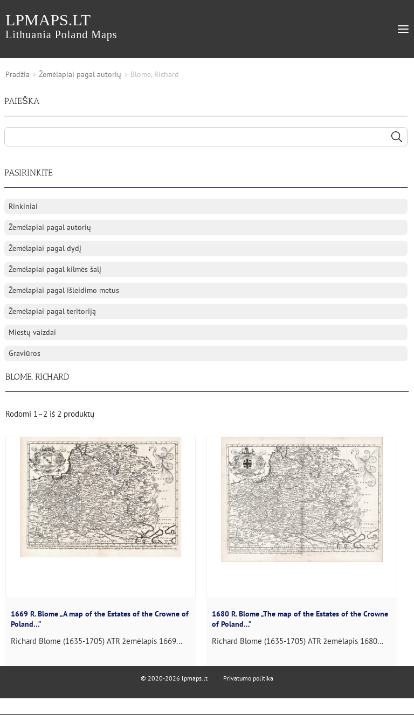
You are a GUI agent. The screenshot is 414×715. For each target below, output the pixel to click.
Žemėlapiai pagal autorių (80, 74)
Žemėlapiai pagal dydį (45, 248)
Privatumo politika (248, 678)
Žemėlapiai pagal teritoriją (52, 311)
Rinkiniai (23, 206)
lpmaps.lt (61, 25)
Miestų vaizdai (32, 332)
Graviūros (24, 353)
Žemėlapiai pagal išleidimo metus (64, 290)
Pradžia (17, 74)
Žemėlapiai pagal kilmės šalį (55, 269)
